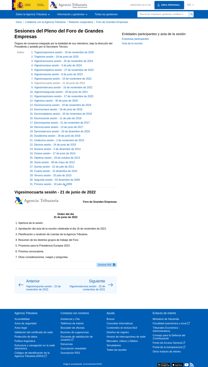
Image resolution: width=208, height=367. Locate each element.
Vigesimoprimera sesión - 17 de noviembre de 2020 (63, 96)
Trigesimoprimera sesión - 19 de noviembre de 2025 (64, 52)
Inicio (19, 22)
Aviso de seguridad (26, 323)
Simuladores (114, 345)
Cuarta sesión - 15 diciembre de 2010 (55, 171)
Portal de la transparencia (169, 347)
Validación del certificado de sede (34, 332)
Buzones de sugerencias (75, 332)
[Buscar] (163, 14)
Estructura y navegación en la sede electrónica (35, 347)
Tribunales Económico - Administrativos (166, 329)
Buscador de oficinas (73, 327)
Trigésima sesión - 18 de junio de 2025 (56, 56)
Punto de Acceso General (169, 342)
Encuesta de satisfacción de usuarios (77, 338)
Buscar (111, 319)
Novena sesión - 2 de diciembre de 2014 (57, 149)
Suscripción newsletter (73, 348)
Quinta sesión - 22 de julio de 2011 (54, 166)
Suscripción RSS (70, 352)
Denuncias (67, 344)
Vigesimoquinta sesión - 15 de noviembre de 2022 (63, 78)
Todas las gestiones (106, 14)
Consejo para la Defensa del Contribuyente (169, 337)
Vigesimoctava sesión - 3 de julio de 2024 (58, 65)
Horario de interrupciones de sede (126, 336)
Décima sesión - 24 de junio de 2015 (55, 144)
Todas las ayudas (117, 349)
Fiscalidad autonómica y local (171, 323)
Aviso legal (21, 327)
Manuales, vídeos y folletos (122, 341)
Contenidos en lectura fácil (122, 327)
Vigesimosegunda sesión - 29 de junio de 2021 (61, 92)
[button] (190, 5)
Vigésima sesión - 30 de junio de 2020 (56, 100)
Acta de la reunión (132, 43)
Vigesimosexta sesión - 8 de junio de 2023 (58, 74)
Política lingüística (25, 341)
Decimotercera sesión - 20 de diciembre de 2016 (62, 131)
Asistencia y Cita (70, 319)
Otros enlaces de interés (167, 351)
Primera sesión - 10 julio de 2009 (53, 184)
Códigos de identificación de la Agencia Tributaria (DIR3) (32, 354)
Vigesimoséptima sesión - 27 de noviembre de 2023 (64, 70)
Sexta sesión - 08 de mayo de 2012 (54, 162)
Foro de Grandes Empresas (112, 22)
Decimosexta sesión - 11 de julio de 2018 (57, 118)
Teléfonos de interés (72, 323)
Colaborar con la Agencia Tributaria (45, 22)
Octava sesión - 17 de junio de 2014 (54, 153)
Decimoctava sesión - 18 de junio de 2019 (58, 109)
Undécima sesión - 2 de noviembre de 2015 (59, 140)
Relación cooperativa (81, 22)
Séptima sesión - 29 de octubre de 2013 (57, 157)
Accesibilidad (22, 319)
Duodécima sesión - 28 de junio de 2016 (57, 135)
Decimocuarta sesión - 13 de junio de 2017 (58, 127)
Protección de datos (26, 336)
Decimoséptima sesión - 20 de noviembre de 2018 (63, 113)
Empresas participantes (135, 39)
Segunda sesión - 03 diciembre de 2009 (57, 179)
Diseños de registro (118, 332)
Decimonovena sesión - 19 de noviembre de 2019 (62, 105)
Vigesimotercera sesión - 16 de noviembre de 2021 (63, 87)
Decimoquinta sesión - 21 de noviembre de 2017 (62, 122)
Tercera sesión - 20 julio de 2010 (52, 175)
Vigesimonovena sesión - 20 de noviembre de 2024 (63, 61)
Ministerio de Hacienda (166, 319)
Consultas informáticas (120, 323)
